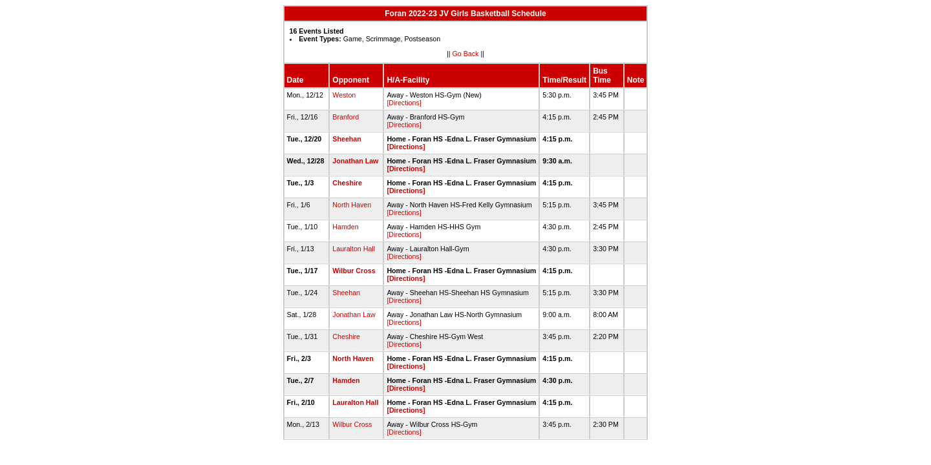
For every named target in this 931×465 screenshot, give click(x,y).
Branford (345, 117)
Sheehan (346, 139)
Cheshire (347, 183)
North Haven (351, 205)
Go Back (466, 53)
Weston (344, 95)
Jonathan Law (355, 161)
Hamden (345, 227)
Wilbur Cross (353, 270)
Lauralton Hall (353, 249)
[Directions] (404, 103)
